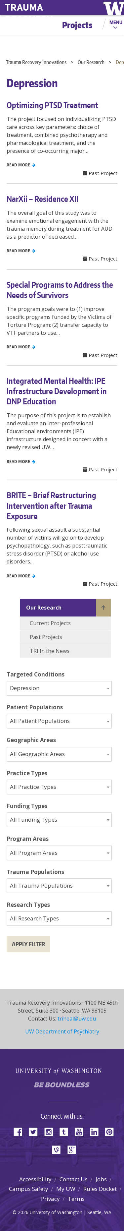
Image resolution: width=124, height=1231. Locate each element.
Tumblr (66, 1131)
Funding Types (27, 806)
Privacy (50, 1198)
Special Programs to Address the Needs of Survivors (60, 289)
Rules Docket (100, 1189)
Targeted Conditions (35, 674)
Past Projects (46, 637)
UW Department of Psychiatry (62, 1031)
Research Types (28, 905)
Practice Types (27, 773)
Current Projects (50, 623)
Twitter (36, 1131)
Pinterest (112, 1131)
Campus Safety (28, 1189)
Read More (21, 165)
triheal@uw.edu (77, 1018)
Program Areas (28, 839)
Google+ (74, 1149)
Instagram (51, 1131)
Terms (76, 1198)
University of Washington (62, 1070)
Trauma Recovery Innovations (36, 62)
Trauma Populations (35, 872)
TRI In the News (49, 651)
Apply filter (28, 944)
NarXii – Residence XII (42, 199)
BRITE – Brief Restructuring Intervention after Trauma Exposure (51, 505)
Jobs (101, 1179)
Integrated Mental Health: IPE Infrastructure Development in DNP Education (57, 391)
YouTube (81, 1131)
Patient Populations (35, 707)
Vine (58, 1149)
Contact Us (74, 1179)
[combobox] (59, 688)
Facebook (20, 1131)
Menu (115, 22)
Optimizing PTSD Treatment (52, 105)
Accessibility (35, 1179)
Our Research (91, 62)
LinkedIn (96, 1131)
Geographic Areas (31, 740)
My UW (65, 1189)
